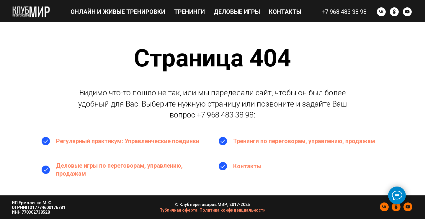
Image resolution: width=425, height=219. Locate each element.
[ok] (394, 11)
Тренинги (189, 11)
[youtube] (407, 11)
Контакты (285, 11)
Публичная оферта (178, 210)
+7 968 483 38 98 (344, 11)
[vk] (381, 11)
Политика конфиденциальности (233, 210)
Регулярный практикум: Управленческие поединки (127, 141)
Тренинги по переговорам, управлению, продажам (304, 141)
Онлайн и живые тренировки (118, 11)
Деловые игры (237, 11)
